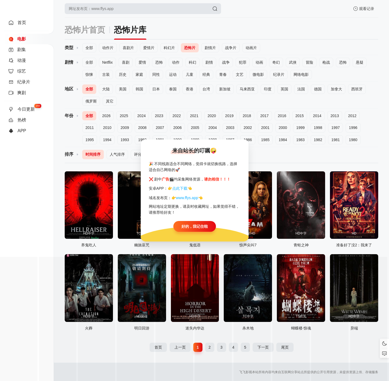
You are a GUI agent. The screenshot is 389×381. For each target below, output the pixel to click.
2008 (142, 127)
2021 (194, 116)
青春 (223, 74)
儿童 (189, 74)
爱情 (142, 62)
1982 (318, 140)
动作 (176, 62)
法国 (301, 89)
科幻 (192, 62)
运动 (173, 74)
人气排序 (117, 154)
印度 (267, 89)
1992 (142, 140)
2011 (89, 127)
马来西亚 (247, 89)
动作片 (107, 48)
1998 (318, 127)
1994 (107, 140)
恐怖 (159, 62)
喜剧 (125, 62)
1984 (283, 140)
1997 (335, 127)
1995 (89, 140)
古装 (106, 74)
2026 (106, 116)
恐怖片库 (130, 29)
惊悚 (89, 74)
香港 (189, 89)
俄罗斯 (91, 101)
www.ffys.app (187, 198)
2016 (282, 116)
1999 (300, 127)
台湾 (206, 89)
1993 (125, 140)
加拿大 (336, 89)
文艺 (239, 74)
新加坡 (224, 89)
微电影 (258, 74)
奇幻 (276, 62)
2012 (352, 116)
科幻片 (169, 48)
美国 (122, 89)
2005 (195, 127)
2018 (247, 116)
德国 (318, 89)
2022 (177, 116)
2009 (125, 127)
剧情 (209, 62)
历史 (122, 74)
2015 (299, 116)
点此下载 (179, 188)
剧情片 (210, 48)
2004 (212, 127)
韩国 (139, 89)
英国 (284, 89)
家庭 (139, 74)
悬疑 (359, 62)
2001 (265, 127)
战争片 (230, 48)
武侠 (293, 62)
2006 (177, 127)
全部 (89, 48)
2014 (317, 116)
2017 (264, 116)
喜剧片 (128, 48)
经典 (206, 74)
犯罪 (242, 62)
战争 (226, 62)
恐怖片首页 (85, 29)
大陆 (106, 89)
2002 (247, 127)
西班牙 (357, 89)
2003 (230, 127)
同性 (156, 74)
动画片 (251, 48)
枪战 (326, 62)
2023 (159, 116)
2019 (229, 116)
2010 (107, 127)
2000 (283, 127)
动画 (259, 62)
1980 (353, 140)
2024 (141, 116)
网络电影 (301, 74)
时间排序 (93, 154)
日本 (156, 89)
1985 (265, 140)
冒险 (309, 62)
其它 (109, 101)
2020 (212, 116)
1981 (335, 140)
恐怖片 (189, 48)
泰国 (173, 89)
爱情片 (148, 48)
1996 (353, 127)
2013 (335, 116)
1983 (300, 140)
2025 (124, 116)
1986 (247, 140)
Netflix (107, 62)
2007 (160, 127)
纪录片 (278, 74)
